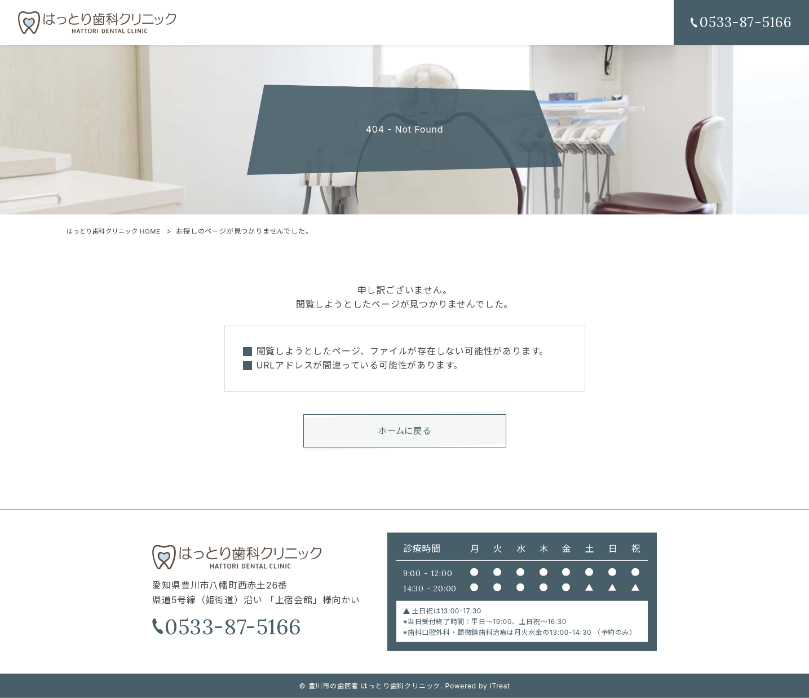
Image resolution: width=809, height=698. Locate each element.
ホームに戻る (404, 432)
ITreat (499, 686)
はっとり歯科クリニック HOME (118, 231)
